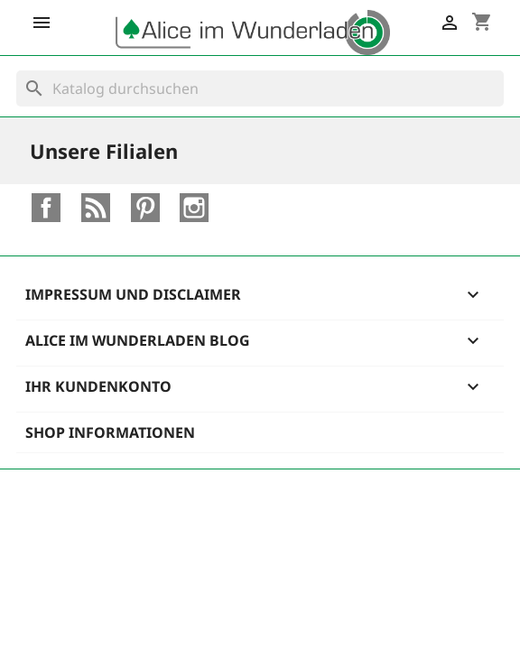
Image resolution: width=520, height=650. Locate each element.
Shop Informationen (110, 432)
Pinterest (145, 207)
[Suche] (260, 88)
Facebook (46, 207)
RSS (95, 207)
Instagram (194, 207)
